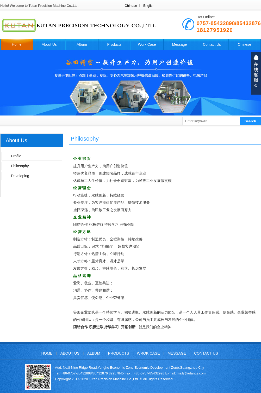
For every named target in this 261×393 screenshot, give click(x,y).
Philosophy (20, 166)
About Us (49, 44)
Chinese (131, 6)
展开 (256, 73)
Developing (20, 176)
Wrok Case (148, 353)
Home (16, 44)
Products (114, 44)
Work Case (147, 44)
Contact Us (212, 44)
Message (179, 44)
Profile (16, 156)
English (148, 6)
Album (82, 44)
